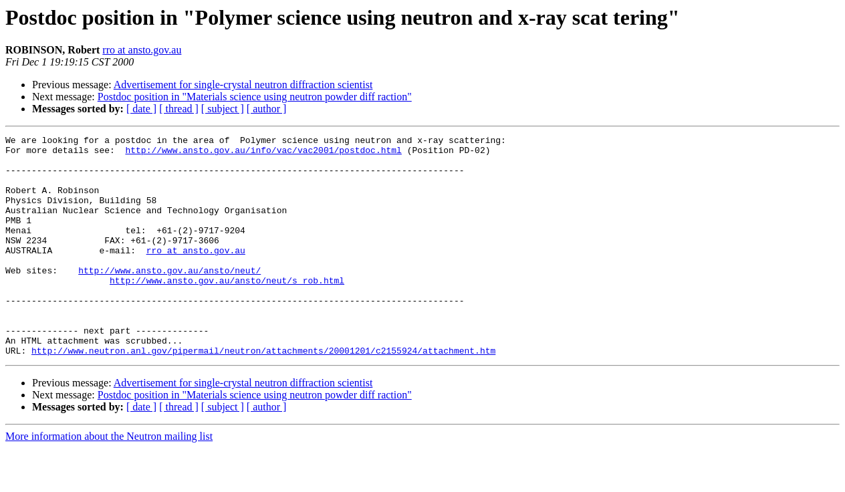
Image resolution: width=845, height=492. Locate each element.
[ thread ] (179, 108)
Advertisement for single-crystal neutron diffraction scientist (243, 84)
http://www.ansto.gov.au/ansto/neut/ (169, 298)
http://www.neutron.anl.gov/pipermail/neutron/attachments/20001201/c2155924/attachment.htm (263, 394)
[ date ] (141, 108)
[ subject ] (222, 108)
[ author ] (267, 108)
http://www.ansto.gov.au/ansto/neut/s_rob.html (227, 310)
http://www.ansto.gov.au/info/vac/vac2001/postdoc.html (263, 154)
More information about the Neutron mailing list (109, 480)
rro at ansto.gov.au (141, 49)
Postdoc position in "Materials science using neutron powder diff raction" (255, 96)
